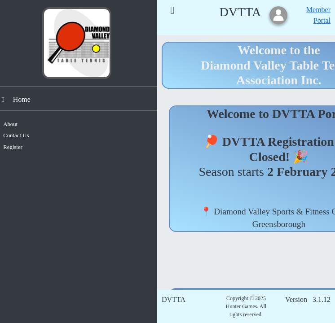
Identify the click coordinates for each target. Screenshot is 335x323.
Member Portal (318, 15)
